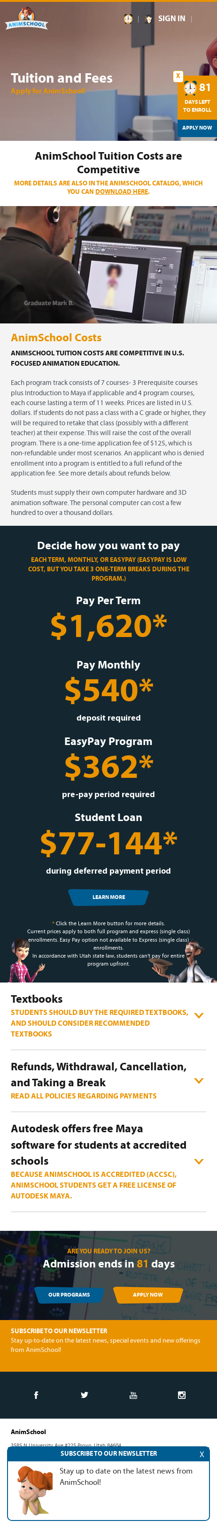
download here (121, 192)
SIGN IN (172, 19)
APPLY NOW (148, 1295)
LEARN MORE (109, 897)
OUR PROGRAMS (69, 1295)
